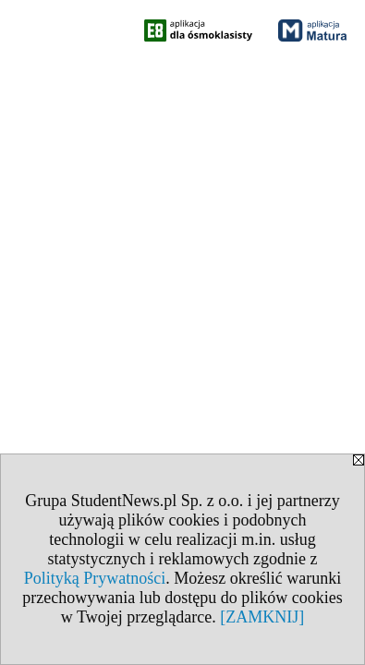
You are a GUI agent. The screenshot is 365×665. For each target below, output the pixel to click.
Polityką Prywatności (95, 578)
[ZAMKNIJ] (262, 617)
